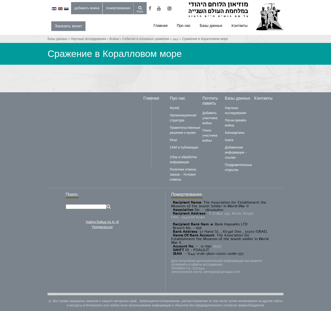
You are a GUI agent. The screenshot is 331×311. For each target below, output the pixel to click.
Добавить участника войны (210, 118)
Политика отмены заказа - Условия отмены (183, 174)
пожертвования (118, 8)
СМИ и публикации (184, 147)
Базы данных (211, 25)
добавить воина (86, 8)
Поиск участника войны (210, 135)
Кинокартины (235, 133)
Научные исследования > (90, 39)
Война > (115, 39)
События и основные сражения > (147, 39)
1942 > (177, 39)
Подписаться (102, 227)
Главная (161, 25)
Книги (229, 140)
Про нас (184, 25)
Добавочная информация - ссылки (236, 152)
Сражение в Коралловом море (205, 39)
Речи (173, 140)
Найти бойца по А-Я (102, 222)
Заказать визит (68, 26)
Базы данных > (59, 39)
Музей (174, 108)
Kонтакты (239, 25)
